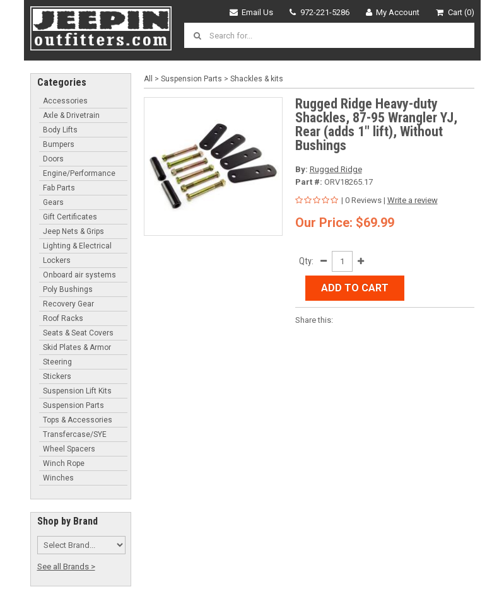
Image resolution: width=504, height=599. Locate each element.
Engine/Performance (79, 173)
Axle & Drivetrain (71, 115)
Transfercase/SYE (75, 434)
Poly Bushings (68, 289)
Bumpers (58, 144)
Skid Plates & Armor (77, 347)
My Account (393, 12)
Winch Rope (64, 463)
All (148, 78)
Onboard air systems (79, 274)
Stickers (57, 376)
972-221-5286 (319, 12)
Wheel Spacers (69, 449)
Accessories (65, 100)
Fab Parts (59, 187)
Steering (57, 362)
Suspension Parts (73, 405)
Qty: (306, 261)
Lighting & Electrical (77, 245)
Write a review (412, 200)
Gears (53, 202)
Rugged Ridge (336, 169)
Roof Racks (63, 318)
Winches (58, 478)
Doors (53, 158)
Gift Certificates (70, 216)
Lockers (57, 260)
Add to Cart (355, 288)
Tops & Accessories (77, 420)
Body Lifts (60, 129)
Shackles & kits (256, 78)
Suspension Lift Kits (77, 391)
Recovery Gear (68, 304)
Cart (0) (455, 12)
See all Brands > (66, 566)
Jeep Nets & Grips (73, 231)
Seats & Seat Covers (78, 333)
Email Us (252, 12)
